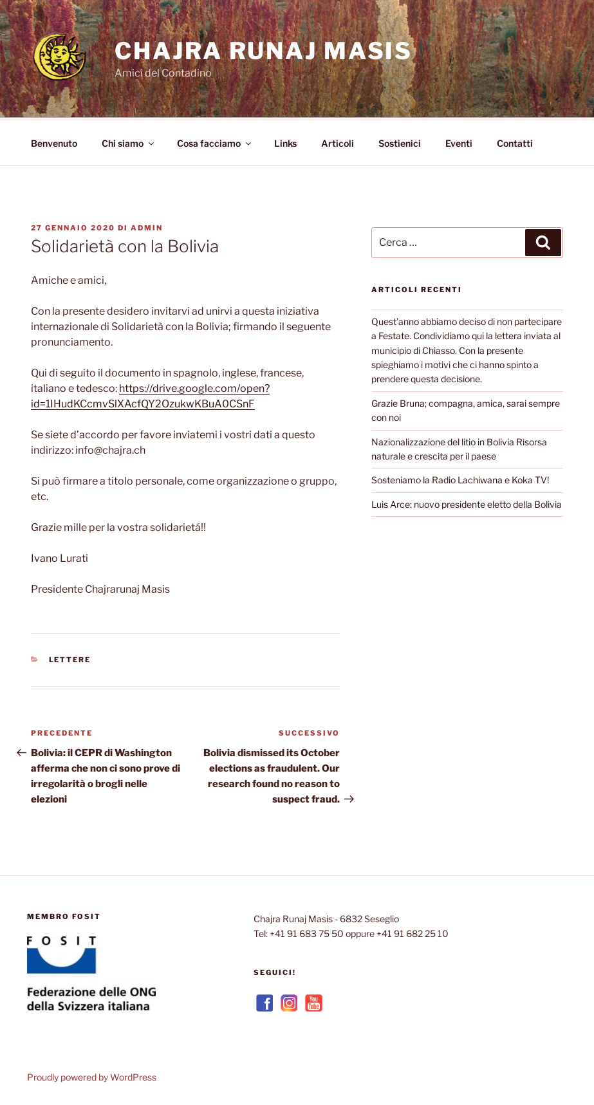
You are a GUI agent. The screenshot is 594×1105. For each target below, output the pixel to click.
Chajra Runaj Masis (264, 51)
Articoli (337, 141)
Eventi (458, 141)
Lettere (70, 657)
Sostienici (399, 141)
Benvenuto (54, 141)
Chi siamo (129, 141)
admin (147, 225)
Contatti (515, 141)
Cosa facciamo (215, 141)
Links (285, 141)
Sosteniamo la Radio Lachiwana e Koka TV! (460, 477)
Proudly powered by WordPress (91, 1075)
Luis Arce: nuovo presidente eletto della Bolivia (466, 502)
